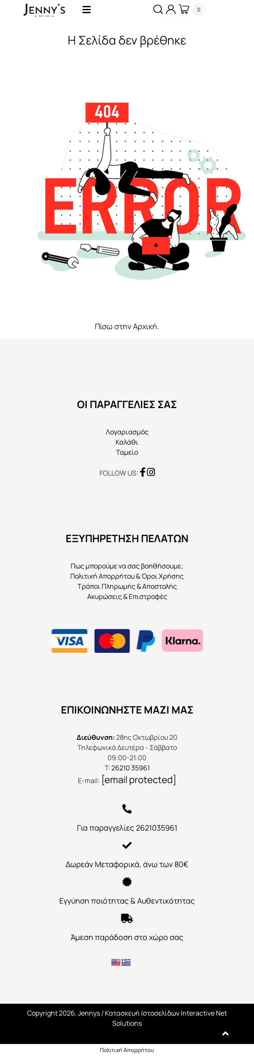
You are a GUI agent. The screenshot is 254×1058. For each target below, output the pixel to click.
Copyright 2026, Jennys (63, 1013)
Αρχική (145, 326)
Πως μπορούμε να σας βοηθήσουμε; (127, 566)
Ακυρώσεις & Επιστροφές (127, 596)
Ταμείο (127, 452)
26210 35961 (130, 768)
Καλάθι (127, 442)
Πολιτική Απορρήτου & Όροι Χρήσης (127, 576)
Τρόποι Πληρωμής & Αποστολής (127, 586)
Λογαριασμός (127, 432)
